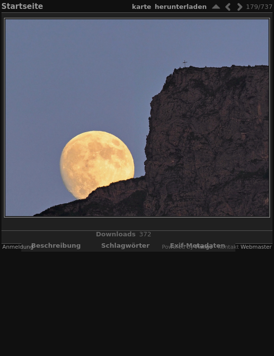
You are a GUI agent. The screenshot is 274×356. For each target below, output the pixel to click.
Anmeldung (18, 247)
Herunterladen (181, 6)
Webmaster (256, 247)
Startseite (22, 6)
